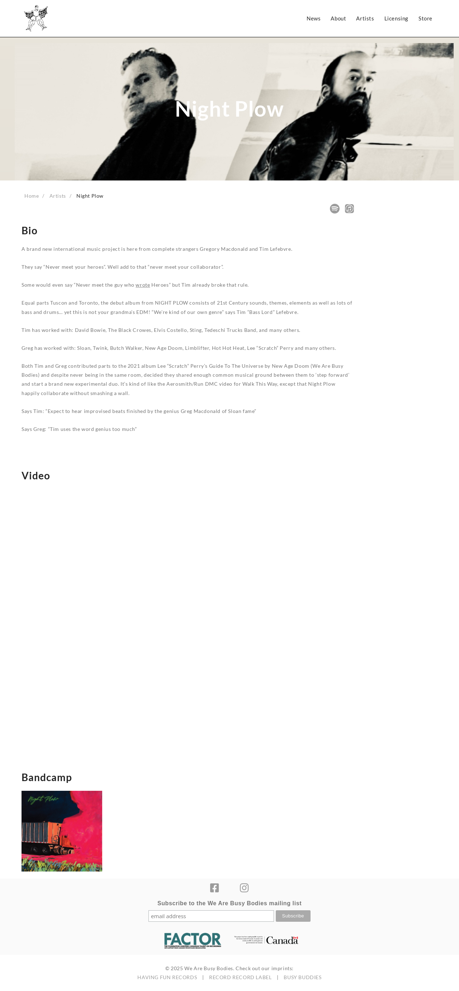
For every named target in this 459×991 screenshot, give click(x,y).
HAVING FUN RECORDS (167, 977)
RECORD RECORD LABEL (240, 977)
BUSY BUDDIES (302, 977)
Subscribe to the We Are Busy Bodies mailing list (229, 903)
